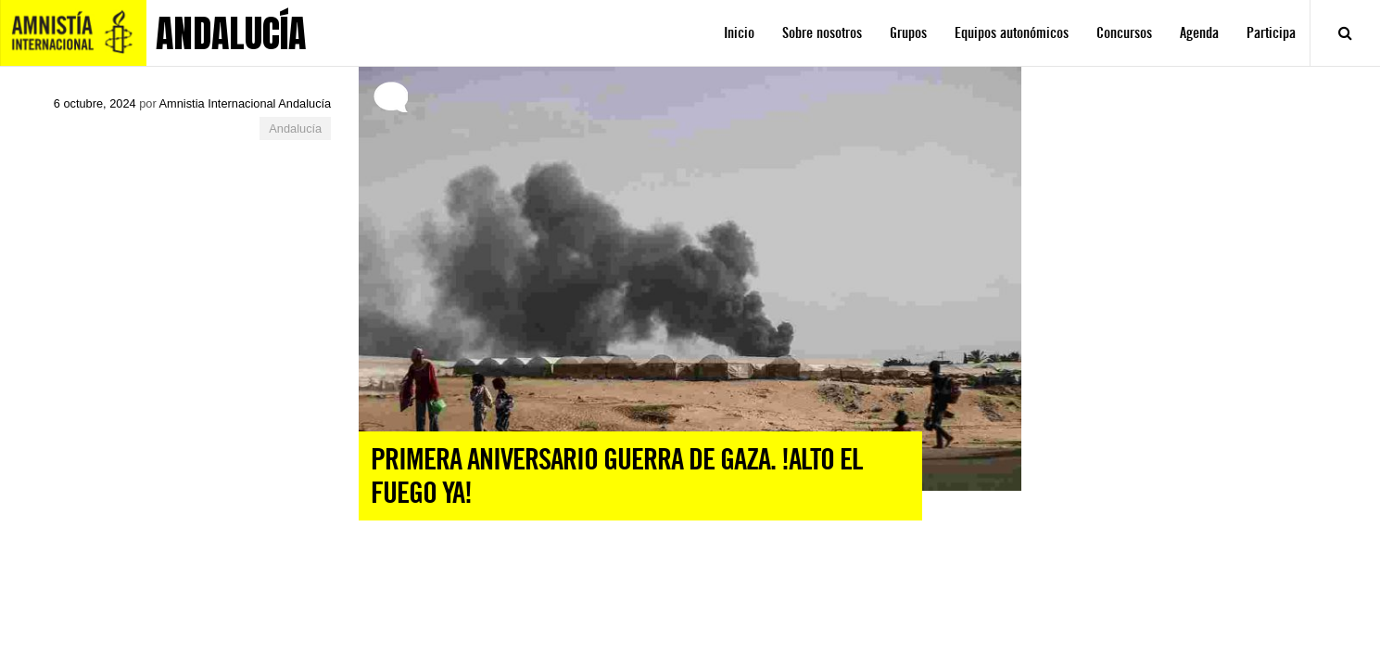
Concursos (1124, 33)
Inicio (739, 33)
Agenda (1199, 33)
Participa (1271, 33)
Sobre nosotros (822, 33)
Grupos (908, 33)
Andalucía (295, 128)
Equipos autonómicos (1012, 33)
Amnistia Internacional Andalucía (245, 103)
